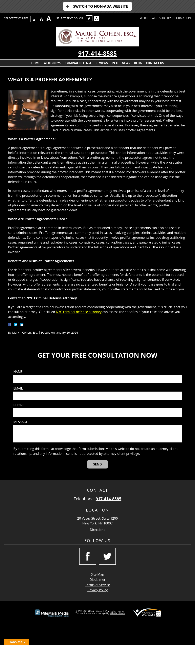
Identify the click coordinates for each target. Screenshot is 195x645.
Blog (138, 63)
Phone (18, 405)
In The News (121, 63)
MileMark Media (117, 613)
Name (17, 372)
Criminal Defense (78, 63)
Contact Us (155, 63)
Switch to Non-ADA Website (100, 6)
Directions (97, 530)
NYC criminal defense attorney (79, 312)
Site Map (97, 574)
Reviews (102, 63)
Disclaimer (97, 579)
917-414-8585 (97, 53)
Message (20, 422)
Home (35, 63)
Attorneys (52, 63)
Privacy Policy (97, 590)
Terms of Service (97, 585)
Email (18, 388)
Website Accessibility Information (165, 18)
